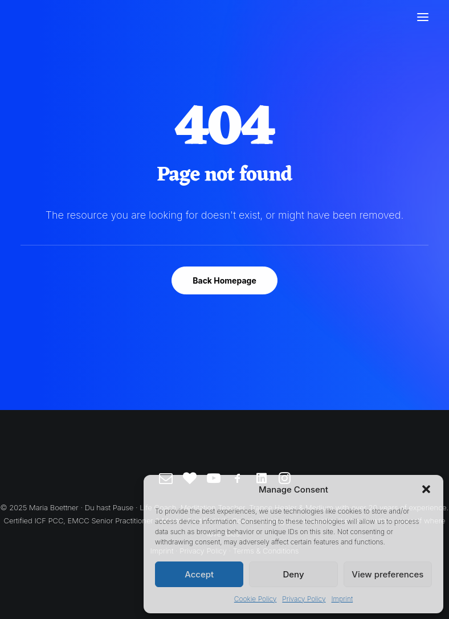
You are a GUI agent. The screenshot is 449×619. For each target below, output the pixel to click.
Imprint (342, 599)
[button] (426, 489)
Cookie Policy (255, 599)
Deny (293, 574)
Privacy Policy (303, 599)
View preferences (387, 574)
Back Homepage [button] (224, 280)
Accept (199, 574)
